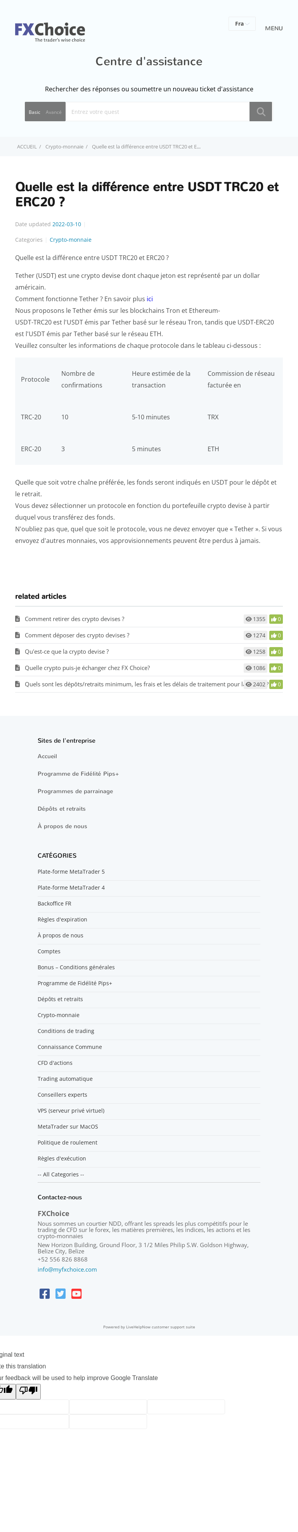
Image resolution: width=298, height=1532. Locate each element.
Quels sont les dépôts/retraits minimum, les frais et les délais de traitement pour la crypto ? (147, 684)
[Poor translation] (28, 1391)
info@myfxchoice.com (67, 1269)
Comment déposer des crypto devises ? (77, 635)
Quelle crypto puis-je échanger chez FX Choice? (87, 668)
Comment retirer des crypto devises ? (74, 619)
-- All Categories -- (61, 1174)
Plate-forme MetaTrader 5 (71, 872)
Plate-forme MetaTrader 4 (71, 888)
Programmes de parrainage (75, 791)
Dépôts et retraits (62, 809)
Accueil (47, 756)
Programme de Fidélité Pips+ (78, 774)
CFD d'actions (55, 1063)
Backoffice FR (54, 903)
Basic (34, 112)
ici (150, 299)
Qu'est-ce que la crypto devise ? (67, 651)
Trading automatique (65, 1079)
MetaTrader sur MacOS (68, 1127)
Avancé (54, 112)
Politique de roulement (67, 1142)
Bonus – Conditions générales (76, 967)
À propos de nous (62, 826)
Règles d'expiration (62, 919)
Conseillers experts (62, 1095)
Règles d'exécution (62, 1158)
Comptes (49, 951)
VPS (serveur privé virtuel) (71, 1111)
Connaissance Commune (70, 1047)
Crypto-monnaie (64, 146)
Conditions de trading (66, 1031)
